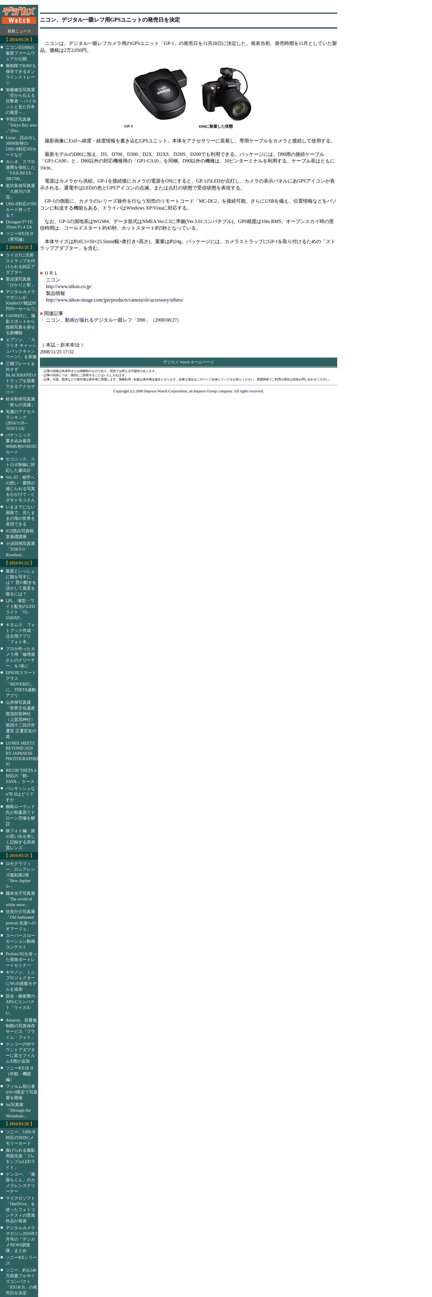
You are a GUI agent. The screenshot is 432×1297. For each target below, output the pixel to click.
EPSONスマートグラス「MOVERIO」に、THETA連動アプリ (21, 684)
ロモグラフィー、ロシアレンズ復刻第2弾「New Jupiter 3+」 (20, 875)
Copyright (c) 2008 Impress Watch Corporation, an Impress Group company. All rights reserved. (188, 391)
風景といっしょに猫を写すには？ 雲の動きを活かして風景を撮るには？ (21, 582)
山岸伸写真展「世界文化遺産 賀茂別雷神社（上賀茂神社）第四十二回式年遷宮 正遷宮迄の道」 (21, 719)
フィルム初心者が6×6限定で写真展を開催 (22, 1092)
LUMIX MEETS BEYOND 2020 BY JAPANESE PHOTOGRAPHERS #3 (26, 753)
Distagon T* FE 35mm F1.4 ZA (19, 224)
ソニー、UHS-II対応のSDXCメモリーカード (20, 1137)
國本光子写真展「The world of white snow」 (20, 899)
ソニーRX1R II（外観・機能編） (19, 1074)
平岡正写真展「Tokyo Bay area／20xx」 (21, 125)
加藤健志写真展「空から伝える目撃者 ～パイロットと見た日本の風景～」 (21, 101)
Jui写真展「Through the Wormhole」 (18, 1110)
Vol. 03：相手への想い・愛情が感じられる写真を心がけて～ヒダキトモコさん (20, 488)
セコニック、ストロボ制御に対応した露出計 (20, 465)
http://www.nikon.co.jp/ (69, 286)
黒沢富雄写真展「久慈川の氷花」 (20, 191)
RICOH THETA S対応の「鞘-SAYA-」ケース (21, 776)
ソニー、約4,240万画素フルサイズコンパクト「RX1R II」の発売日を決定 (21, 1281)
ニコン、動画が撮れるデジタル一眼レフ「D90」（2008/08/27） (114, 320)
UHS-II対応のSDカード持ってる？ (21, 209)
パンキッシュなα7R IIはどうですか (20, 794)
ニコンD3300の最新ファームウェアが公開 (20, 53)
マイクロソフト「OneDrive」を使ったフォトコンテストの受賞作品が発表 (20, 1209)
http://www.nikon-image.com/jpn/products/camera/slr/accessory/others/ (114, 299)
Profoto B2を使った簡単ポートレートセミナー (21, 959)
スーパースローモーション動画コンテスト (20, 941)
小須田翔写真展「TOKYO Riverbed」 (20, 549)
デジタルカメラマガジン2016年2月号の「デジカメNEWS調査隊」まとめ (21, 1239)
